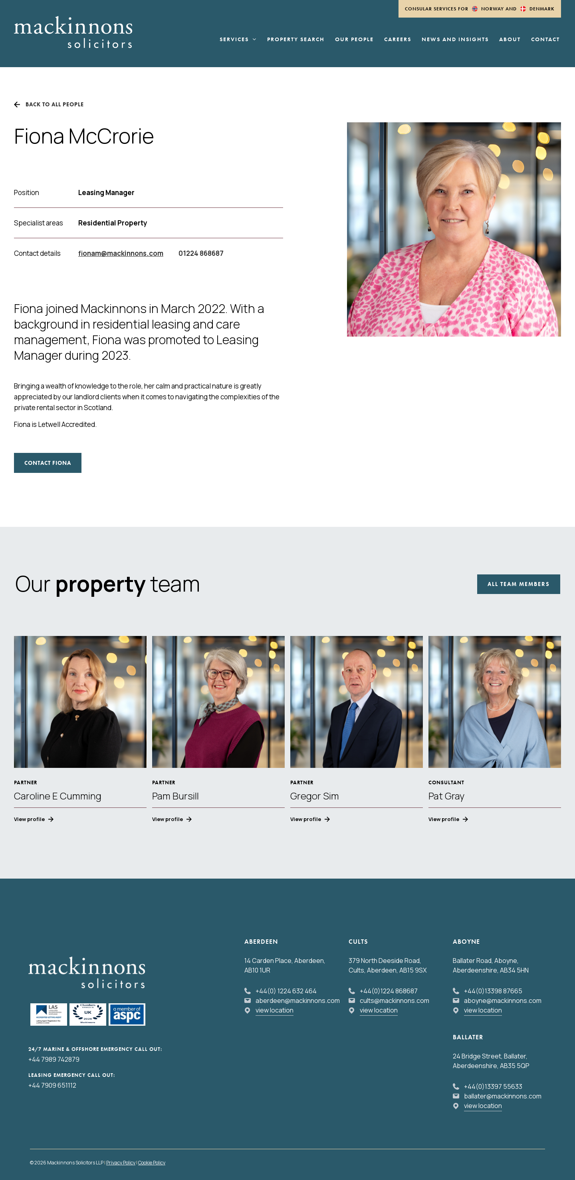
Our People (354, 39)
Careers (397, 39)
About (510, 39)
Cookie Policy (151, 1162)
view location (274, 1010)
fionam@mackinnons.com (120, 253)
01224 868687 (201, 253)
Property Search (296, 39)
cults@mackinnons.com (394, 1000)
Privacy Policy (120, 1162)
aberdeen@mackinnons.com (298, 1000)
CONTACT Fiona (47, 462)
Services (238, 39)
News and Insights (455, 39)
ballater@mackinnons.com (502, 1096)
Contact (545, 39)
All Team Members (519, 584)
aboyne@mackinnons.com (502, 1000)
